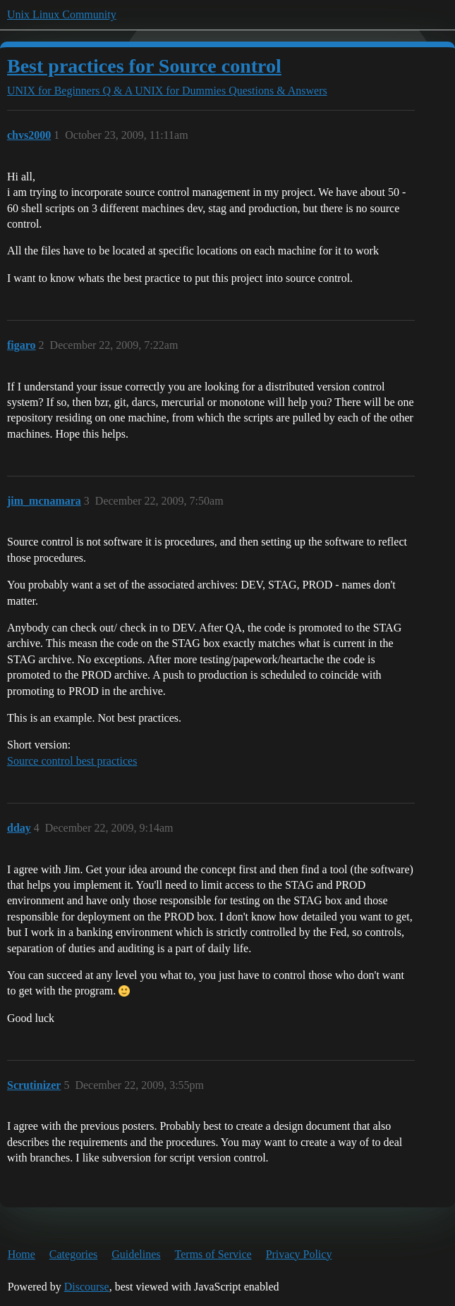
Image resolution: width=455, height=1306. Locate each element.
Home (21, 1254)
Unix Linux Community (61, 14)
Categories (73, 1254)
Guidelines (135, 1254)
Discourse (86, 1287)
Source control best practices (72, 761)
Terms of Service (213, 1254)
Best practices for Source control (144, 66)
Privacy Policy (299, 1254)
